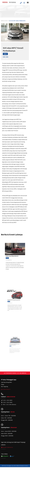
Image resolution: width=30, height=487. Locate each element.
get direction (5, 389)
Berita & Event (4, 20)
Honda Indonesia (7, 447)
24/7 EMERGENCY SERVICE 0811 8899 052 (15, 373)
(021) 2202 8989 (6, 402)
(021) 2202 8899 (6, 400)
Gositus (26, 465)
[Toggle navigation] (28, 3)
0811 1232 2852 (6, 404)
